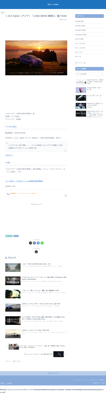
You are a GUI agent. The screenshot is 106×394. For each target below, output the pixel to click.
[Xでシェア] (30, 242)
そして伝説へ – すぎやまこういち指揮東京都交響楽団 (24, 181)
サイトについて (78, 380)
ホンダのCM (81, 48)
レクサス (80, 52)
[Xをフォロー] (36, 251)
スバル (79, 57)
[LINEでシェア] (42, 242)
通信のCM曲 (81, 26)
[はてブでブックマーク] (38, 242)
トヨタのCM (81, 43)
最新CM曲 (80, 21)
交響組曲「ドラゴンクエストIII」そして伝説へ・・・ (25, 193)
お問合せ (101, 380)
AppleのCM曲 (81, 30)
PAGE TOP (53, 373)
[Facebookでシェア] (34, 242)
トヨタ (16, 236)
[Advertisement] (36, 29)
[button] (102, 74)
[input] (89, 74)
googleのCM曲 (81, 34)
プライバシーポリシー (91, 380)
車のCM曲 (9, 236)
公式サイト (9, 155)
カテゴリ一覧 (81, 63)
